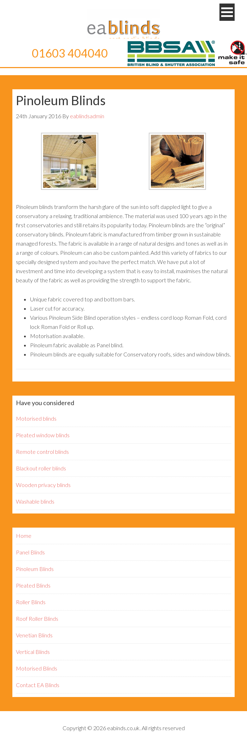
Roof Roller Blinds (37, 618)
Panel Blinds (30, 552)
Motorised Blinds (36, 668)
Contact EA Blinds (37, 684)
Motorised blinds (36, 418)
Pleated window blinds (43, 435)
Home (23, 535)
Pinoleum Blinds (35, 568)
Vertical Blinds (33, 651)
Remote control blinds (42, 451)
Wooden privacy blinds (43, 484)
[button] (227, 12)
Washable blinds (35, 501)
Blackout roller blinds (41, 468)
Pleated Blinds (33, 585)
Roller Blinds (31, 602)
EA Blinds (124, 26)
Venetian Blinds (34, 635)
